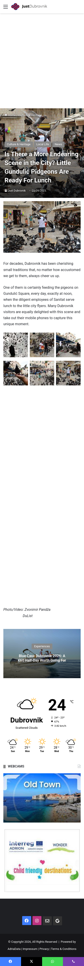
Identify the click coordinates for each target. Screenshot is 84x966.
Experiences (42, 646)
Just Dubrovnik (17, 190)
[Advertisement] (42, 57)
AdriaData (14, 949)
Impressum (30, 949)
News (58, 144)
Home (10, 115)
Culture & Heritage (30, 115)
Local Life (42, 144)
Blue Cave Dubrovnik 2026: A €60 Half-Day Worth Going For (42, 658)
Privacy (44, 949)
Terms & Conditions (63, 949)
